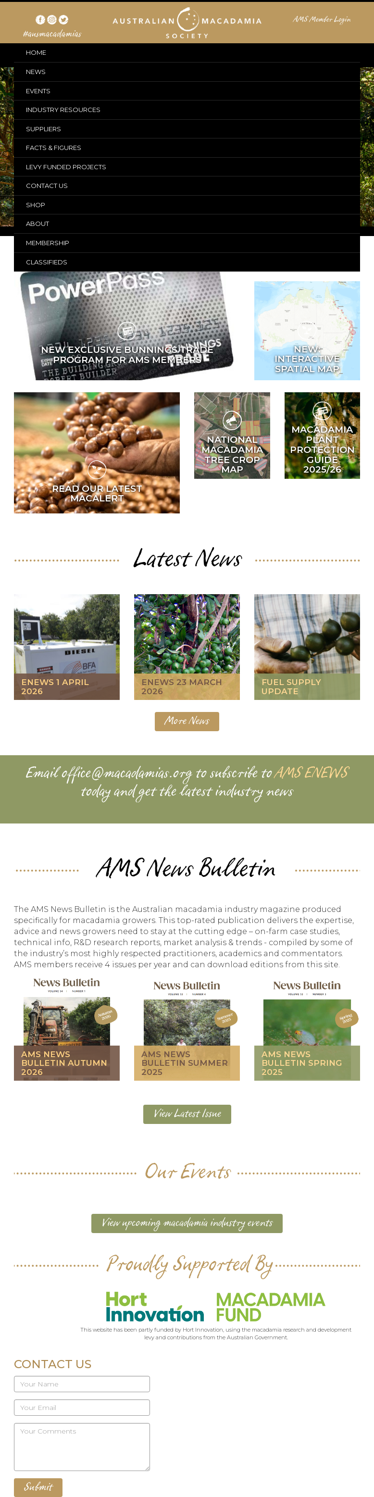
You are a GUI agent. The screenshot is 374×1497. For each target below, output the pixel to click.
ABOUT (37, 223)
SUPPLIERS (43, 129)
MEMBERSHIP (47, 243)
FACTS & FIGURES (53, 147)
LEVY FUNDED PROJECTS (66, 167)
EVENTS (38, 91)
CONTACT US (47, 185)
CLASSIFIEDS (46, 262)
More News (187, 721)
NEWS (36, 71)
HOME (36, 52)
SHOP (35, 205)
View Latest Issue (187, 1114)
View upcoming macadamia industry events (187, 1223)
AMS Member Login (322, 19)
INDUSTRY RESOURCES (63, 109)
